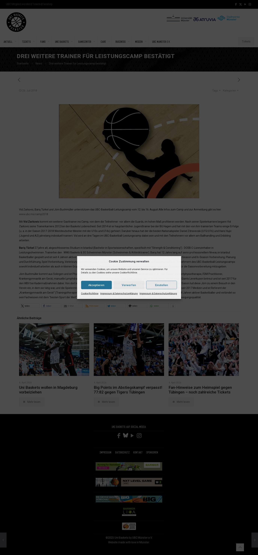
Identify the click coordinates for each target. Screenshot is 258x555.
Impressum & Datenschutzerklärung (119, 293)
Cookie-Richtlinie (89, 293)
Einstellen (161, 285)
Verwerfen (129, 285)
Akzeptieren (96, 285)
